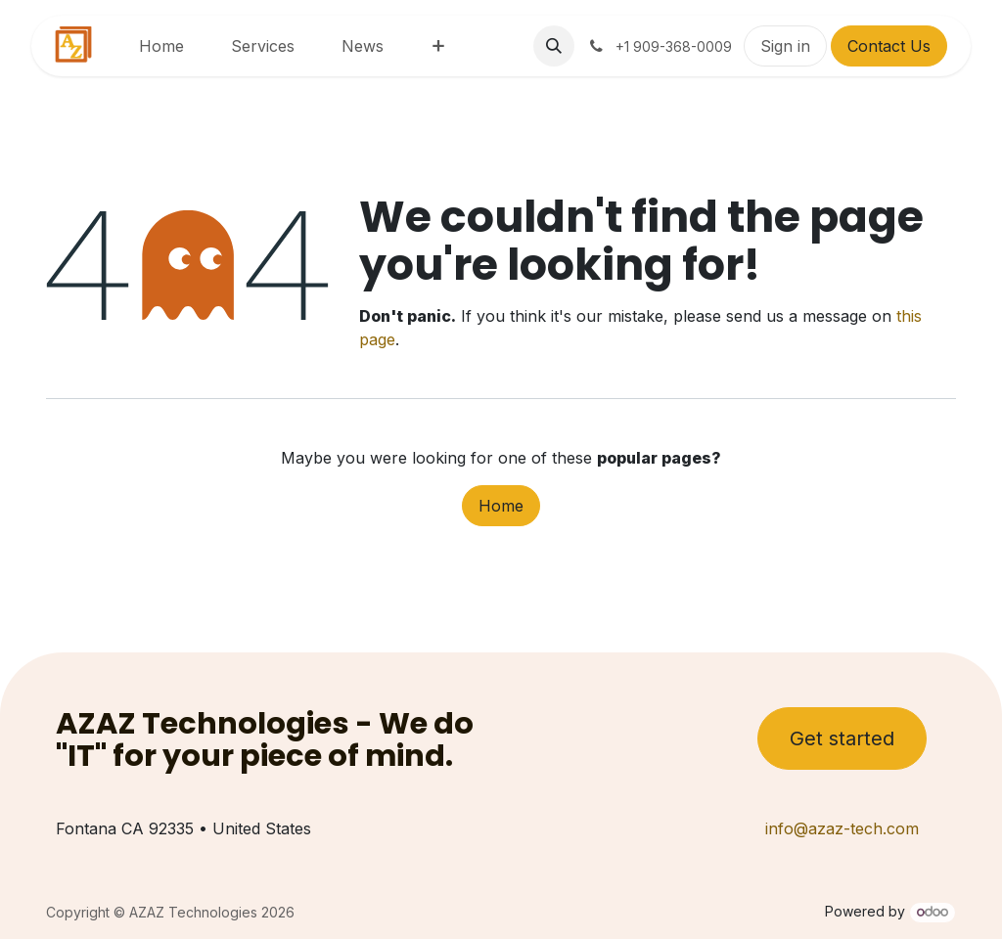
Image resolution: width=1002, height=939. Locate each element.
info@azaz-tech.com (842, 828)
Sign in (785, 46)
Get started (842, 738)
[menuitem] (161, 46)
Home (501, 505)
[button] (553, 46)
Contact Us (889, 46)
